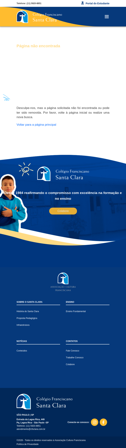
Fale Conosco (72, 350)
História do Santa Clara (28, 311)
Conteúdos (22, 350)
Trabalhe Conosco (75, 357)
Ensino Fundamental (76, 311)
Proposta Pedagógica (27, 318)
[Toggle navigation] (106, 16)
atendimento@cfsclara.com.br (31, 429)
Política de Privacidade (28, 444)
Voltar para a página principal (36, 124)
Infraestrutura (23, 325)
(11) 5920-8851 (34, 3)
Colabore (63, 211)
